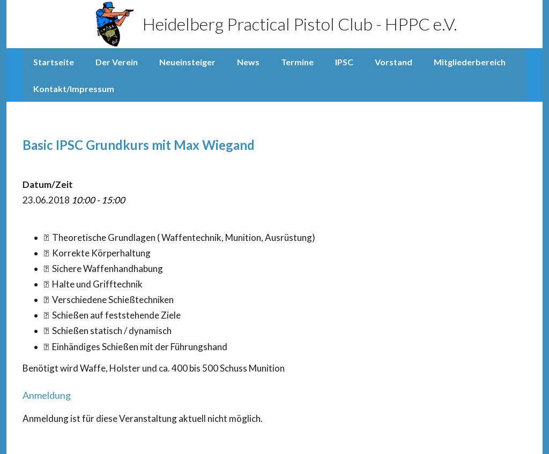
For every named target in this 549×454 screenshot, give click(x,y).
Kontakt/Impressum (73, 89)
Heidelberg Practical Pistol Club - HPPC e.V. (275, 24)
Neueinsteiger (187, 62)
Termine (297, 62)
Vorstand (393, 62)
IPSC (344, 62)
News (248, 62)
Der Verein (116, 62)
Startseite (53, 62)
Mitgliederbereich (470, 62)
